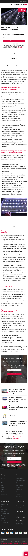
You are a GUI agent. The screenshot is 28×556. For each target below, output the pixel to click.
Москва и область (23, 1)
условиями (20, 47)
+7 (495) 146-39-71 (17, 4)
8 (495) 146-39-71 (16, 437)
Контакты (3, 511)
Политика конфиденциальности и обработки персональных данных (14, 543)
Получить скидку (5, 513)
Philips (3, 483)
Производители (5, 507)
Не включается (20, 478)
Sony (2, 485)
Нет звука (18, 483)
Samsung (3, 478)
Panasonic (3, 489)
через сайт (16, 438)
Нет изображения (20, 480)
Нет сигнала (19, 485)
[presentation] (13, 226)
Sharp (2, 487)
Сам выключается (20, 496)
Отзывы (3, 520)
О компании (4, 509)
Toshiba (3, 491)
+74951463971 (26, 552)
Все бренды (4, 494)
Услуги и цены (4, 504)
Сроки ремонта (5, 516)
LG (1, 480)
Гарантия (3, 518)
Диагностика (4, 522)
